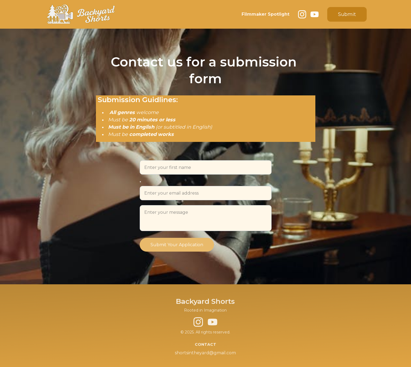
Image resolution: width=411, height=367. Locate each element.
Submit (347, 14)
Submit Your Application (177, 244)
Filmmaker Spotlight (265, 14)
